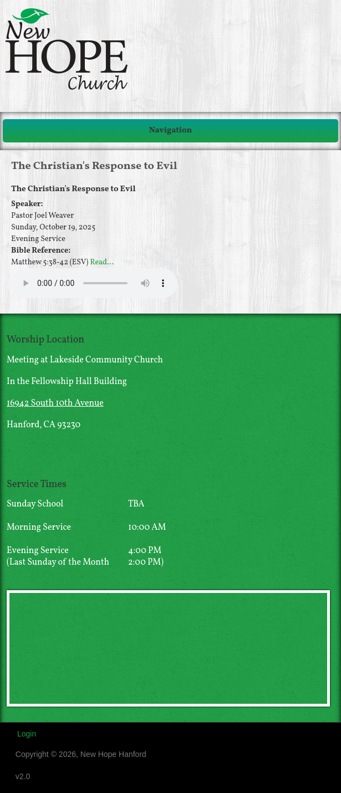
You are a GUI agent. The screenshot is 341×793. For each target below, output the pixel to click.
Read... (102, 262)
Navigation (170, 130)
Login (26, 733)
